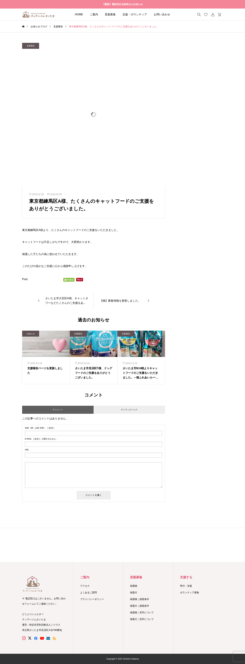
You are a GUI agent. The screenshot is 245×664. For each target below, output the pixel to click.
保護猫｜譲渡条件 (139, 599)
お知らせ (31, 334)
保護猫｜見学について (142, 612)
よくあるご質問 (88, 592)
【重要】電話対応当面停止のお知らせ (122, 4)
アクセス (85, 585)
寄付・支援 (186, 585)
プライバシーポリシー (92, 599)
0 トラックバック (129, 409)
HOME (79, 14)
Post (25, 279)
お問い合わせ (162, 14)
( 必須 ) (39, 428)
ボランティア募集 (189, 592)
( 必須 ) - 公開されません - (41, 439)
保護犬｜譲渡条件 (139, 605)
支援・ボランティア (134, 14)
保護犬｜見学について (142, 619)
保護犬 (133, 592)
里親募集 (110, 14)
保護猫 (133, 585)
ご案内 (94, 14)
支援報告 (31, 46)
